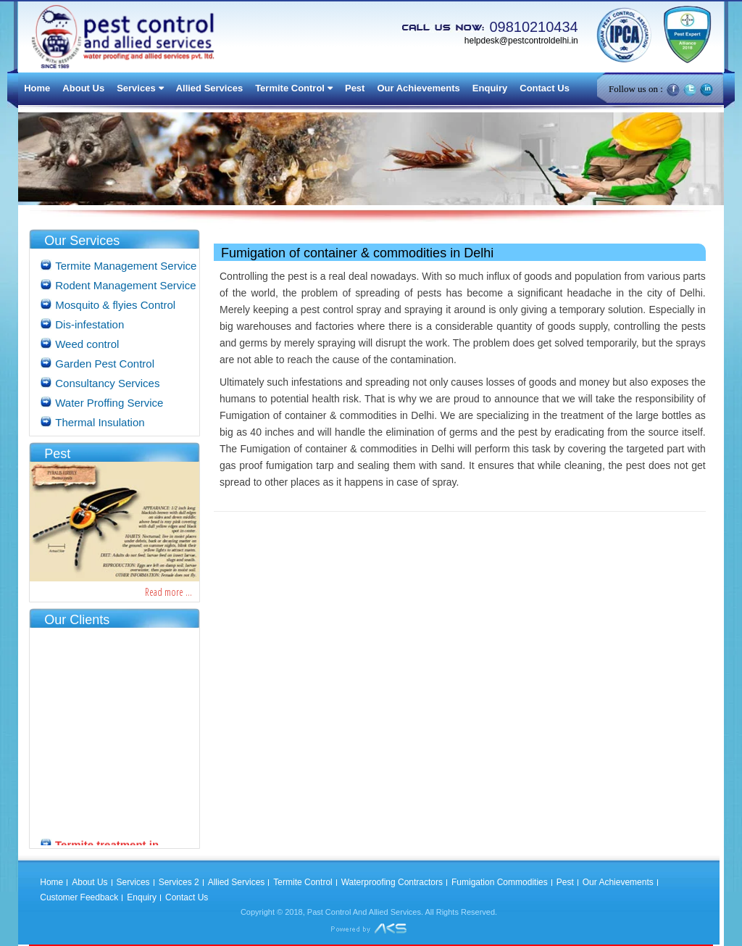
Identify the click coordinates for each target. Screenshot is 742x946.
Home (37, 88)
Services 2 (179, 882)
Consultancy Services (107, 383)
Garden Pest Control (104, 363)
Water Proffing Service (109, 403)
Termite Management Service (125, 266)
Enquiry (489, 88)
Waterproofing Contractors (392, 882)
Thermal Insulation (99, 422)
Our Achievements (418, 88)
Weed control (87, 344)
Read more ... (168, 592)
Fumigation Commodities (499, 882)
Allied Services (209, 88)
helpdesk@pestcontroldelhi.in (521, 41)
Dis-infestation (89, 324)
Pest (354, 88)
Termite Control (290, 88)
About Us (83, 88)
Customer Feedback (79, 897)
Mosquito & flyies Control (115, 305)
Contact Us (545, 88)
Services (136, 88)
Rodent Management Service (125, 285)
